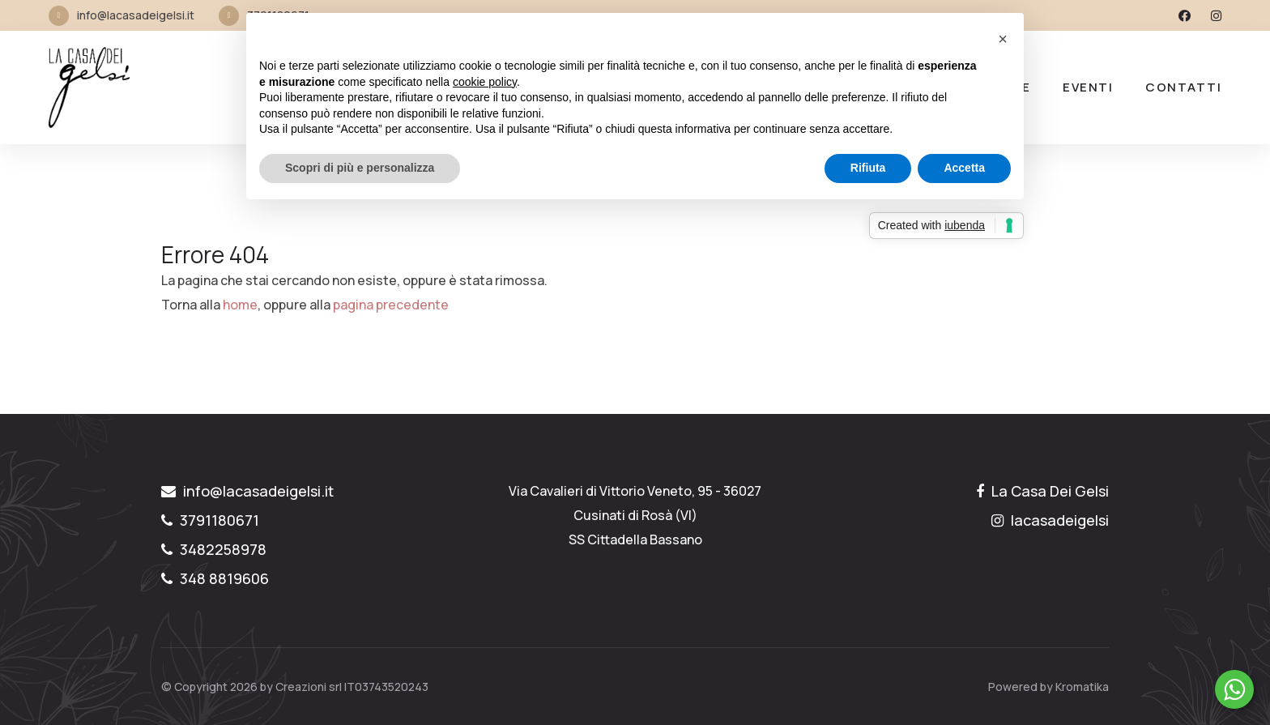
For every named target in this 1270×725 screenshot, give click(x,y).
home (240, 304)
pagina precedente (391, 304)
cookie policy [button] (485, 81)
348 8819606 (215, 578)
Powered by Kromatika (1048, 686)
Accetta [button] (964, 167)
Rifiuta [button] (868, 167)
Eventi (1088, 87)
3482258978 (213, 549)
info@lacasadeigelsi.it (135, 15)
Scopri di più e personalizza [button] (359, 167)
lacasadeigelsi (1050, 520)
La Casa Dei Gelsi (1042, 491)
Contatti (1183, 87)
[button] (1003, 39)
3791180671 (210, 520)
